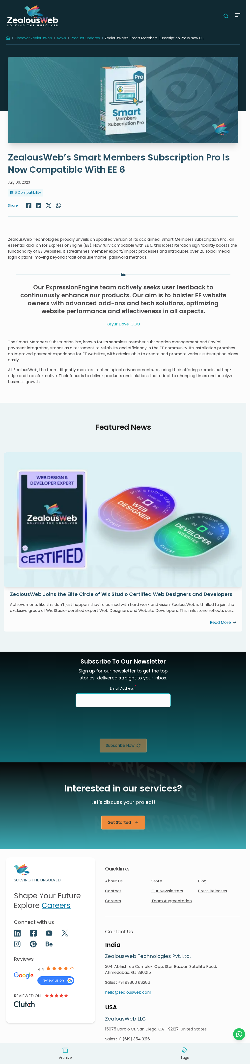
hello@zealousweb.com (128, 992)
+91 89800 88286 (134, 982)
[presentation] (123, 725)
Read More (223, 622)
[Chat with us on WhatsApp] (239, 1034)
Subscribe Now (123, 745)
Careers (56, 905)
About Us (114, 881)
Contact (113, 891)
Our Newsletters (167, 891)
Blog (202, 881)
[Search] (225, 15)
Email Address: (123, 688)
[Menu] (237, 15)
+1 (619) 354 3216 (134, 1039)
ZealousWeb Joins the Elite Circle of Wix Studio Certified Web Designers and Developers (121, 594)
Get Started (123, 822)
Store (156, 881)
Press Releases (212, 891)
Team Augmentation (171, 901)
